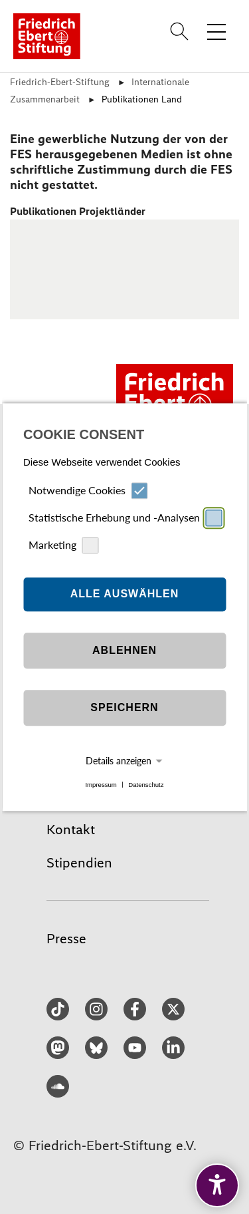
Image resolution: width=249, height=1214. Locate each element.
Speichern (124, 708)
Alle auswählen (124, 594)
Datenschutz (145, 784)
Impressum (100, 784)
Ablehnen (124, 651)
